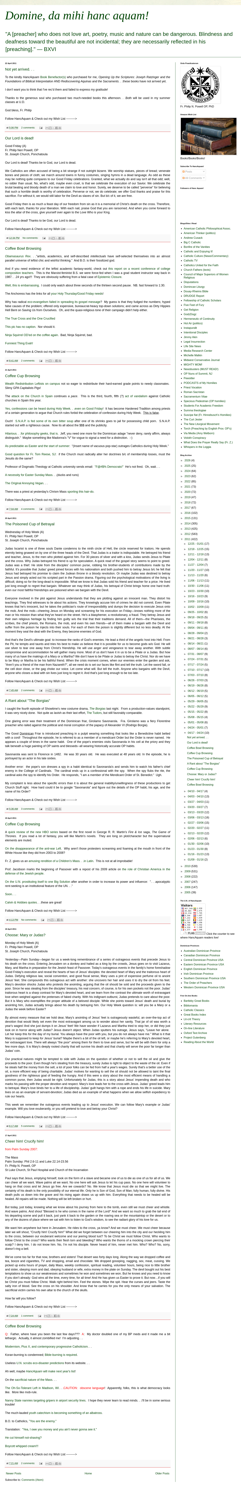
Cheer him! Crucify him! (24, 1141)
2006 (188, 887)
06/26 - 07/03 (196, 680)
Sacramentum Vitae (195, 396)
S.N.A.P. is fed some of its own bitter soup (44, 421)
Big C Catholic (192, 242)
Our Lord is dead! (19, 138)
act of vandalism (136, 396)
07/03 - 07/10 (196, 675)
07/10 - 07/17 (196, 669)
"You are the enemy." (42, 1421)
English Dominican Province (200, 969)
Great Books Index (195, 1014)
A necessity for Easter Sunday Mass (29, 475)
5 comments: (28, 1126)
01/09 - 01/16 (196, 859)
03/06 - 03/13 (196, 817)
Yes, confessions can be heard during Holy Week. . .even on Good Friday (54, 408)
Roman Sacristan (194, 392)
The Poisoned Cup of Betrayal (30, 524)
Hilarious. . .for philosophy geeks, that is (31, 433)
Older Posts (162, 1473)
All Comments (192, 178)
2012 (188, 534)
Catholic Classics (194, 1010)
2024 (188, 471)
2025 (188, 465)
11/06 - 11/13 (196, 580)
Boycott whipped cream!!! (21, 1446)
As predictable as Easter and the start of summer (37, 446)
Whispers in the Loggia (197, 446)
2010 (188, 866)
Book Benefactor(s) (53, 77)
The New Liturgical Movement (201, 424)
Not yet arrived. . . (19, 69)
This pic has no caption (20, 326)
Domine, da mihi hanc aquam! (77, 15)
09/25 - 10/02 (196, 612)
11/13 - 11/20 (196, 575)
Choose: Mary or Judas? (25, 935)
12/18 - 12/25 (196, 549)
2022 (188, 481)
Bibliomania (191, 1005)
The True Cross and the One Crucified (30, 318)
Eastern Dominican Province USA (204, 964)
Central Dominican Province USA (203, 960)
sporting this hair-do (80, 491)
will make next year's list (50, 1371)
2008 (188, 876)
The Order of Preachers (198, 982)
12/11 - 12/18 (196, 554)
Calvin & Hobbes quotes (21, 902)
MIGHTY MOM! (193, 364)
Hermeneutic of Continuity (199, 318)
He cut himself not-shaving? (23, 1437)
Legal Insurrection (194, 341)
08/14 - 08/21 (196, 643)
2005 (188, 892)
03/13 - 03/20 (196, 812)
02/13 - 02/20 (196, 833)
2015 (188, 518)
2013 (188, 528)
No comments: (31, 238)
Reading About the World (199, 1042)
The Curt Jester (193, 419)
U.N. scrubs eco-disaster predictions (40, 1363)
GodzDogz (190, 314)
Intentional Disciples (196, 332)
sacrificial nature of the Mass (33, 1379)
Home (88, 1473)
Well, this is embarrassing (22, 285)
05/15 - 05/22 (196, 711)
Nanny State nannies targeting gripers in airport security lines (45, 1400)
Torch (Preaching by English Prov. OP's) (208, 428)
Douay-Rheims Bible (196, 291)
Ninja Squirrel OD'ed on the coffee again (31, 335)
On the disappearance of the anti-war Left (33, 848)
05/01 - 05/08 (196, 722)
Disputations (191, 282)
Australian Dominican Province (202, 950)
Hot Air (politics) (193, 323)
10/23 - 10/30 (196, 591)
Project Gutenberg (195, 1037)
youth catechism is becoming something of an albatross (65, 1413)
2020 (188, 491)
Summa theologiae (195, 410)
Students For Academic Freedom (203, 405)
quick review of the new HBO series (33, 832)
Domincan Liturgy (194, 286)
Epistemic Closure (110, 277)
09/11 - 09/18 (196, 622)
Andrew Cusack (193, 237)
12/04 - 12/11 (196, 559)
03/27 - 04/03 (196, 801)
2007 (188, 881)
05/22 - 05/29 (196, 706)
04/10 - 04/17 (196, 791)
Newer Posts (13, 1473)
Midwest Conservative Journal (202, 360)
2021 (188, 486)
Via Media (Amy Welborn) (199, 433)
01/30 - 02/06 (196, 843)
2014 (188, 523)
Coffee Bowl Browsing (23, 248)
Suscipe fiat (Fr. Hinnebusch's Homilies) (207, 415)
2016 (188, 512)
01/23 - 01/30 (196, 849)
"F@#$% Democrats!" (109, 466)
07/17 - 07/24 (196, 664)
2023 (188, 476)
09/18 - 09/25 (196, 617)
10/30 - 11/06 (196, 585)
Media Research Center (198, 350)
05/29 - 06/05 (196, 701)
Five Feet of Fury (194, 305)
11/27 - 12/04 (196, 564)
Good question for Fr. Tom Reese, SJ (30, 454)
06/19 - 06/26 (196, 685)
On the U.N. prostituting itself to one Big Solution (37, 881)
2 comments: (28, 127)
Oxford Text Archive (195, 1033)
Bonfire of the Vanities (197, 246)
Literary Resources (195, 1023)
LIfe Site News (192, 346)
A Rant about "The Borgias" (27, 701)
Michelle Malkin (193, 355)
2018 (188, 502)
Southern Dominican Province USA (205, 978)
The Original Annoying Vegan (24, 483)
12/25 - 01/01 (196, 543)
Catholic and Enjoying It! (198, 251)
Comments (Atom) (32, 1479)
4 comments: (28, 509)
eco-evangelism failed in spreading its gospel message (63, 302)
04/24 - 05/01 (196, 727)
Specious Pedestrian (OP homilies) (204, 401)
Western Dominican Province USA (204, 987)
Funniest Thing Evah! (19, 343)
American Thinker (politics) (200, 233)
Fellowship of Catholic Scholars (202, 300)
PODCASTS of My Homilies (200, 383)
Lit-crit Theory (192, 1019)
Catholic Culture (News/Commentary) (206, 256)
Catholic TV (191, 260)
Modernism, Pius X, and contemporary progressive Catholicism (46, 1346)
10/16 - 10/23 (196, 596)
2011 (188, 539)
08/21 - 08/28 (196, 638)
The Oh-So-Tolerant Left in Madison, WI (32, 1388)
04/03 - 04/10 (196, 796)
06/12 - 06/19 (196, 690)
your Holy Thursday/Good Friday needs (77, 293)
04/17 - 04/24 (196, 732)
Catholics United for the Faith (201, 265)
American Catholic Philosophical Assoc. (207, 228)
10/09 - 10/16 (196, 601)
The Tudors (94, 713)
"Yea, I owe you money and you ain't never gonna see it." (59, 1429)
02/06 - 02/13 (196, 838)
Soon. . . (10, 894)
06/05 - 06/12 (196, 696)
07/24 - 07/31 (196, 659)
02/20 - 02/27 (196, 828)
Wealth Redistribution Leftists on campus (32, 383)
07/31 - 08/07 (196, 654)
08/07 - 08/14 (196, 648)
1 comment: (27, 1315)
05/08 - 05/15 (196, 717)
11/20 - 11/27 (196, 570)
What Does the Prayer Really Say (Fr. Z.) (208, 442)
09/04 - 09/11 (196, 627)
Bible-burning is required (61, 1355)
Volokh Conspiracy (195, 437)
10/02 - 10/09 (196, 606)
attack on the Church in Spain (32, 396)
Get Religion (191, 309)
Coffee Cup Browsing (22, 376)
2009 (188, 871)
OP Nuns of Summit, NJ (198, 373)
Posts (187, 171)
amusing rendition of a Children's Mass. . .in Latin (61, 861)
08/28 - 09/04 (196, 633)
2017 (188, 507)
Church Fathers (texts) (197, 269)
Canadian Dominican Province (202, 955)
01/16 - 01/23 (196, 854)
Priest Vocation (193, 387)
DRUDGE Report (194, 295)
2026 (188, 460)
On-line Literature (194, 1028)
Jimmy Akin (190, 337)
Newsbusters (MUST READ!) (201, 369)
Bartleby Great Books (196, 1000)
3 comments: (28, 808)
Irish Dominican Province (199, 973)
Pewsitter (189, 378)
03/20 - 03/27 (196, 807)
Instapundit (190, 327)
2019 (188, 497)
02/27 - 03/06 (196, 822)
